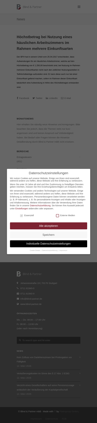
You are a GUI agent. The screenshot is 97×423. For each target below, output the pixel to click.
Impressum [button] (63, 250)
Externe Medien (65, 215)
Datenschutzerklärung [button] (50, 250)
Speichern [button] (48, 234)
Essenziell (27, 215)
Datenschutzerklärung (40, 205)
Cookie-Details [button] (35, 250)
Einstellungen (21, 208)
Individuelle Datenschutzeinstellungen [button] (48, 243)
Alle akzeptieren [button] (48, 225)
